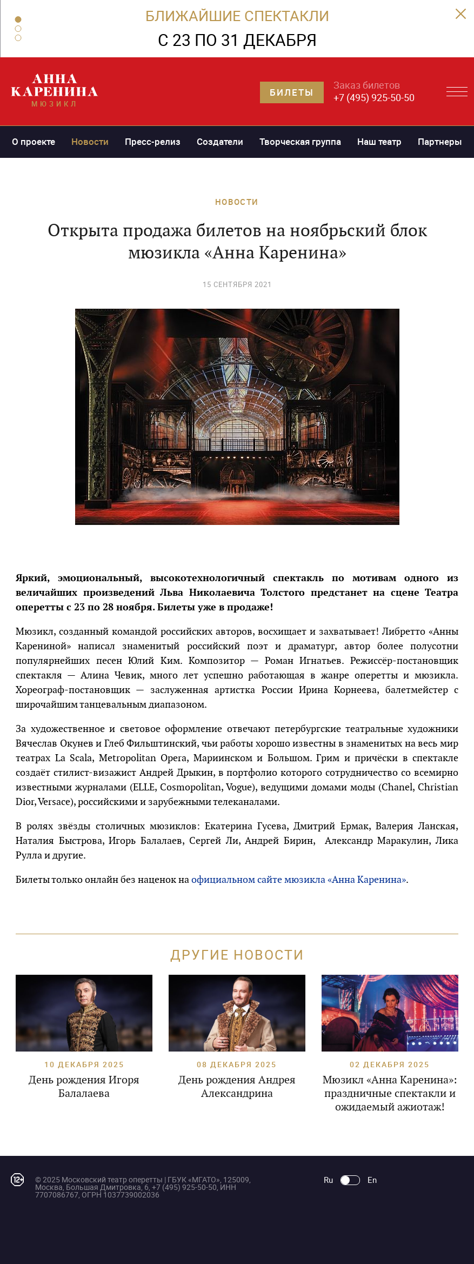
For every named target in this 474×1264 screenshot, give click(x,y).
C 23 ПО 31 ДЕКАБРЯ (237, 40)
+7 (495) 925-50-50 (374, 97)
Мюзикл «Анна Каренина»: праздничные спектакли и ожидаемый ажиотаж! (390, 1093)
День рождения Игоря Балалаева (84, 1086)
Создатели (220, 141)
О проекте (33, 141)
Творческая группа (300, 141)
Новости (90, 141)
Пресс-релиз (153, 141)
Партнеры (440, 141)
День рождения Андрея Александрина (237, 1086)
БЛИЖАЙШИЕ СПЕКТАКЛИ (237, 15)
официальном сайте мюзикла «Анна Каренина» (298, 879)
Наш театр (379, 141)
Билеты (292, 92)
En (372, 1180)
